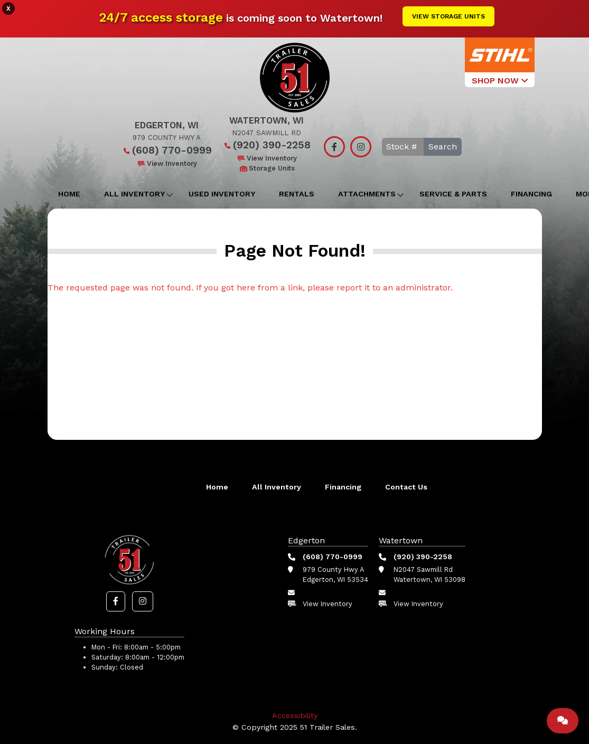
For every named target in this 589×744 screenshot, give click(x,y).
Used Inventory (222, 194)
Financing (531, 194)
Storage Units (266, 168)
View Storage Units (448, 16)
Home (69, 194)
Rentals (296, 194)
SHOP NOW (500, 81)
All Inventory (134, 194)
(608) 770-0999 (166, 150)
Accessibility (294, 715)
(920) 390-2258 (266, 145)
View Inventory (166, 163)
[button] (115, 601)
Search (442, 147)
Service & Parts (453, 194)
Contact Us (406, 487)
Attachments (367, 194)
